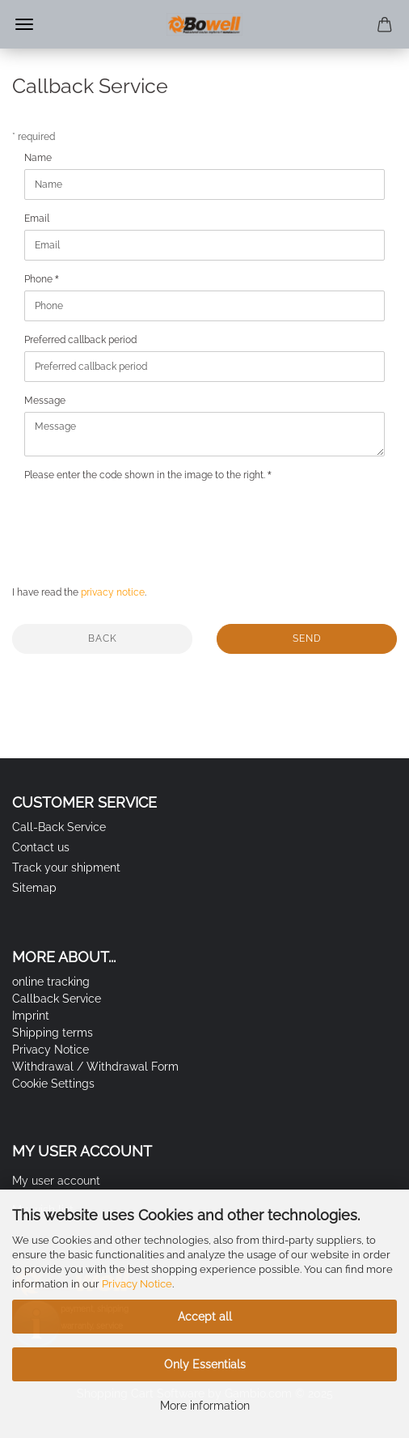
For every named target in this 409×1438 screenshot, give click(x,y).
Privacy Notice (137, 1284)
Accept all (205, 1316)
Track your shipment (66, 867)
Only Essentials (205, 1364)
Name (38, 157)
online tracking (51, 981)
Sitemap (34, 887)
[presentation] (147, 517)
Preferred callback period (80, 340)
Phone (39, 279)
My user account (56, 1180)
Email (36, 218)
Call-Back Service (59, 827)
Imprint (30, 1015)
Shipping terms (52, 1032)
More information (205, 1405)
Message (44, 400)
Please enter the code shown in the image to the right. (146, 475)
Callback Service (56, 998)
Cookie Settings (53, 1083)
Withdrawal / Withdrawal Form (95, 1066)
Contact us (41, 847)
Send (307, 638)
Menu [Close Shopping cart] (24, 24)
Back (102, 638)
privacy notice (113, 592)
